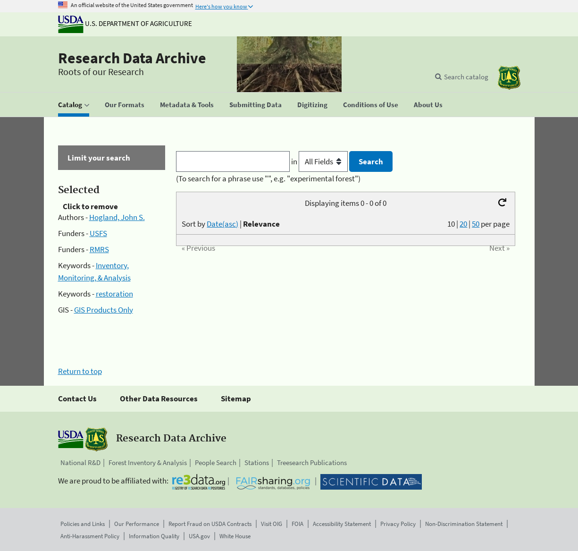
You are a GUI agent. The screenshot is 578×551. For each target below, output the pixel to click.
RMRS (99, 249)
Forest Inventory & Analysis (148, 462)
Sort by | (231, 224)
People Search (215, 462)
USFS (98, 233)
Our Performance (136, 524)
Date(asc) (222, 224)
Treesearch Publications (312, 462)
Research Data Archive (132, 58)
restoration (114, 293)
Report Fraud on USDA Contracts (209, 524)
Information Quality (154, 536)
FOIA (297, 524)
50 (475, 224)
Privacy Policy (398, 524)
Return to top (80, 371)
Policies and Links (82, 524)
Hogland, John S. (117, 217)
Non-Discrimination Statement (464, 524)
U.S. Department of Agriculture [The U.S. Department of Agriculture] (125, 23)
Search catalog (466, 76)
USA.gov (199, 536)
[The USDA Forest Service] (509, 78)
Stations (256, 462)
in (320, 161)
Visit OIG (271, 524)
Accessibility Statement (342, 524)
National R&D (80, 462)
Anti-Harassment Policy (89, 536)
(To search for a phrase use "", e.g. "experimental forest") (268, 178)
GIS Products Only (103, 310)
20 (463, 224)
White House (235, 536)
